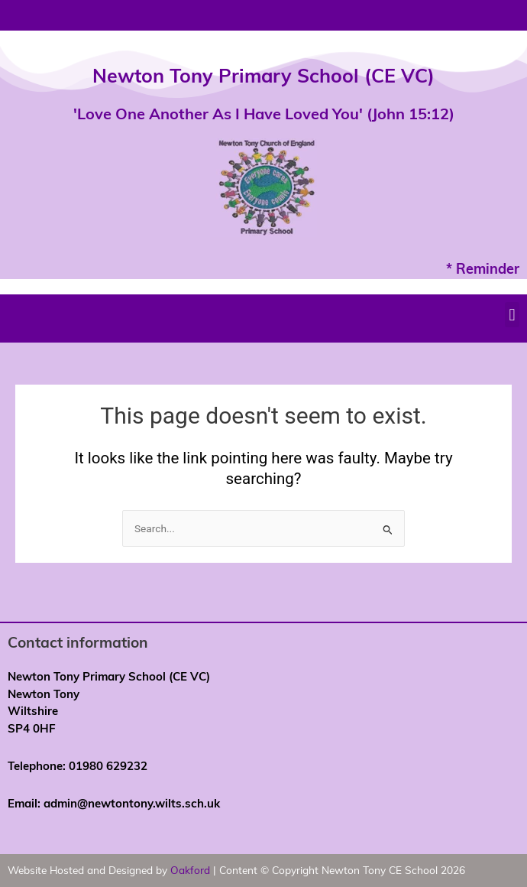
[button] (512, 314)
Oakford (190, 870)
